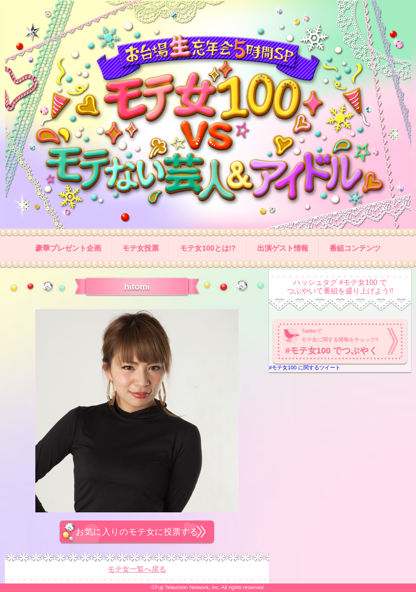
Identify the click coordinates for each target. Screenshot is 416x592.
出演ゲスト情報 (282, 248)
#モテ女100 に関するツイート (304, 367)
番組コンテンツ (355, 248)
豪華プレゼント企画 (68, 248)
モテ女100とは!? (208, 248)
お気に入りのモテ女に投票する (137, 531)
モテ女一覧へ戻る (137, 569)
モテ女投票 (140, 248)
